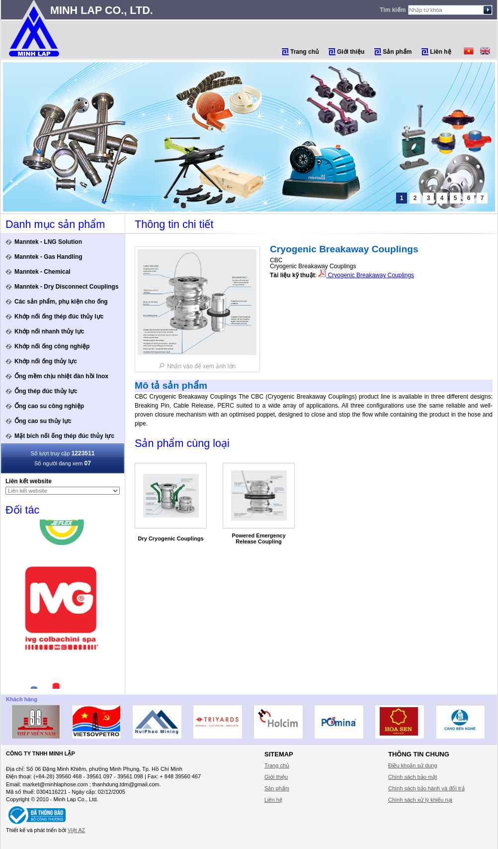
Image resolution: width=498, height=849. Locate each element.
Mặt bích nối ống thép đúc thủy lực (64, 435)
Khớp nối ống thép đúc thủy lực (58, 316)
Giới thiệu (350, 51)
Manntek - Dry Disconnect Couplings (66, 286)
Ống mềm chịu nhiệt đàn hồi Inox (61, 376)
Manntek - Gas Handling (48, 256)
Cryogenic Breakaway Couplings (366, 275)
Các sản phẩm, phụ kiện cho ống (61, 301)
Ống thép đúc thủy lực (46, 391)
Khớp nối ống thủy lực (45, 361)
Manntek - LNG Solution (48, 241)
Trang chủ (304, 51)
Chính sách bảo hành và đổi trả (426, 788)
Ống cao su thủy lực (43, 421)
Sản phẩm (397, 51)
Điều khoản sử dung (412, 765)
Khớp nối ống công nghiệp (51, 346)
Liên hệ (440, 51)
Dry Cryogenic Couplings (170, 538)
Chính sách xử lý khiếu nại (420, 800)
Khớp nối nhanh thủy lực (49, 331)
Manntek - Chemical (42, 271)
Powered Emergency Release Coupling (258, 538)
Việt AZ (76, 830)
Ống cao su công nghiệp (49, 406)
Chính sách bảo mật (412, 777)
